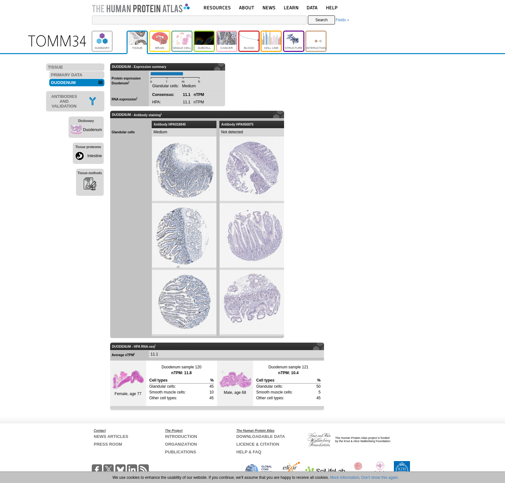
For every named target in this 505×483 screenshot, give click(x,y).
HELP (332, 7)
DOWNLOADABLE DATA (260, 436)
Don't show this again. (380, 477)
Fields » (342, 20)
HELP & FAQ (249, 452)
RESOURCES (217, 7)
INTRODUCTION (181, 436)
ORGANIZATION (181, 444)
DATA (312, 7)
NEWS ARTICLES (111, 436)
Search (321, 20)
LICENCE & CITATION (257, 444)
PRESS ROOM (108, 444)
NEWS (269, 7)
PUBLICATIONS (180, 452)
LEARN (291, 7)
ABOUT (246, 7)
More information (344, 477)
